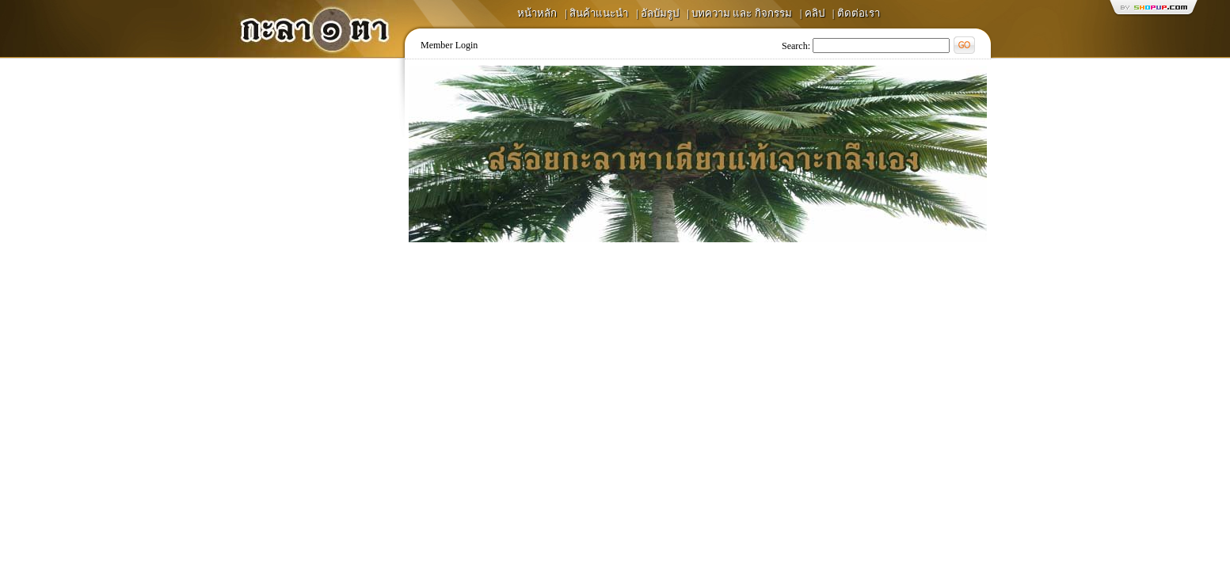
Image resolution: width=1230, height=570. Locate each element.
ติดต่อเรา (858, 13)
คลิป (814, 13)
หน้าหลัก (537, 13)
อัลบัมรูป (660, 13)
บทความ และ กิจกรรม (741, 13)
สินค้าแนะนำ (598, 13)
